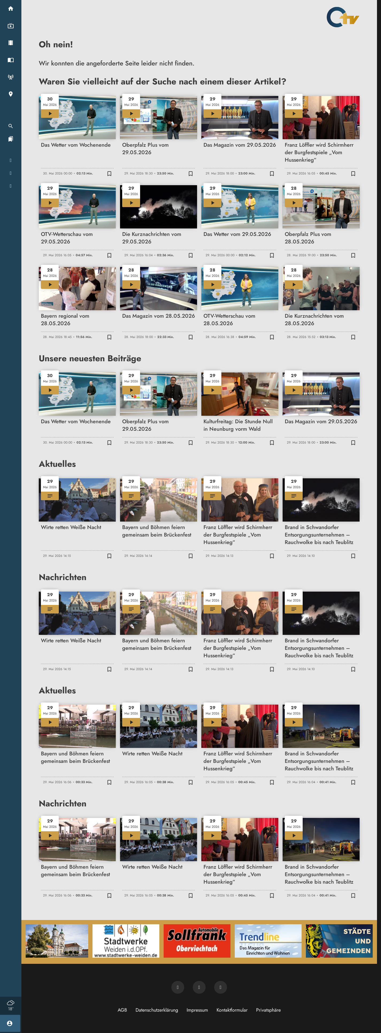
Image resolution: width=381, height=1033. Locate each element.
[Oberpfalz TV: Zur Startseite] (343, 17)
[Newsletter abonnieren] (177, 987)
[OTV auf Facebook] (199, 987)
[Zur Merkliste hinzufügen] (109, 173)
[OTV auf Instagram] (220, 987)
